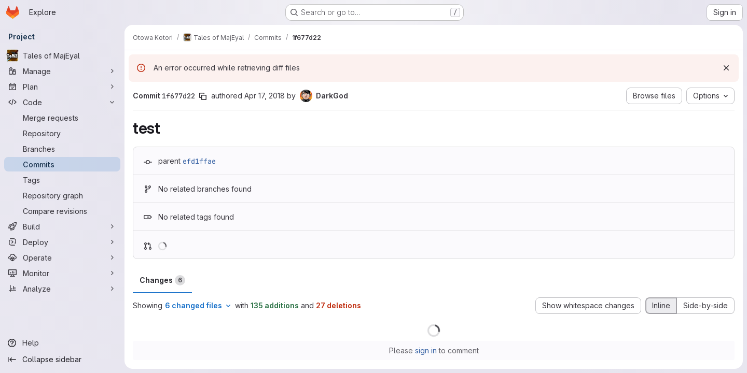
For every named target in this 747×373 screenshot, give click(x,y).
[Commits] (62, 164)
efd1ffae (199, 161)
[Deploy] (62, 242)
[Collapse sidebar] (62, 359)
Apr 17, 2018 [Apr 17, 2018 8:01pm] (264, 95)
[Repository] (62, 133)
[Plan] (62, 86)
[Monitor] (62, 273)
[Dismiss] (726, 68)
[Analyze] (62, 288)
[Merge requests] (62, 117)
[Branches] (62, 148)
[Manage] (62, 71)
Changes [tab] (162, 280)
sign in (426, 350)
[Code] (62, 102)
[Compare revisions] (62, 211)
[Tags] (62, 180)
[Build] (62, 226)
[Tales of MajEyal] (62, 55)
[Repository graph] (62, 195)
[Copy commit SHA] (203, 96)
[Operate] (62, 257)
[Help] (62, 343)
